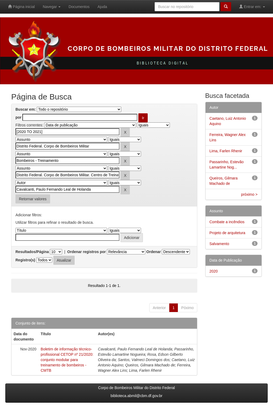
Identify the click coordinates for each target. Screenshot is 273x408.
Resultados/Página (32, 252)
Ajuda (102, 7)
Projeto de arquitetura (228, 233)
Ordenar (153, 252)
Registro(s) (25, 260)
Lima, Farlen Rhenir (226, 151)
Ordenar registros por (86, 252)
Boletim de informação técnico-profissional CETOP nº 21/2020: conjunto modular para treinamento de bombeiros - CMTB (67, 360)
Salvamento (219, 244)
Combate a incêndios (227, 222)
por (18, 117)
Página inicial (21, 6)
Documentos (79, 7)
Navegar (52, 7)
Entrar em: (252, 6)
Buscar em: (25, 109)
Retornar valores (33, 199)
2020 (214, 271)
